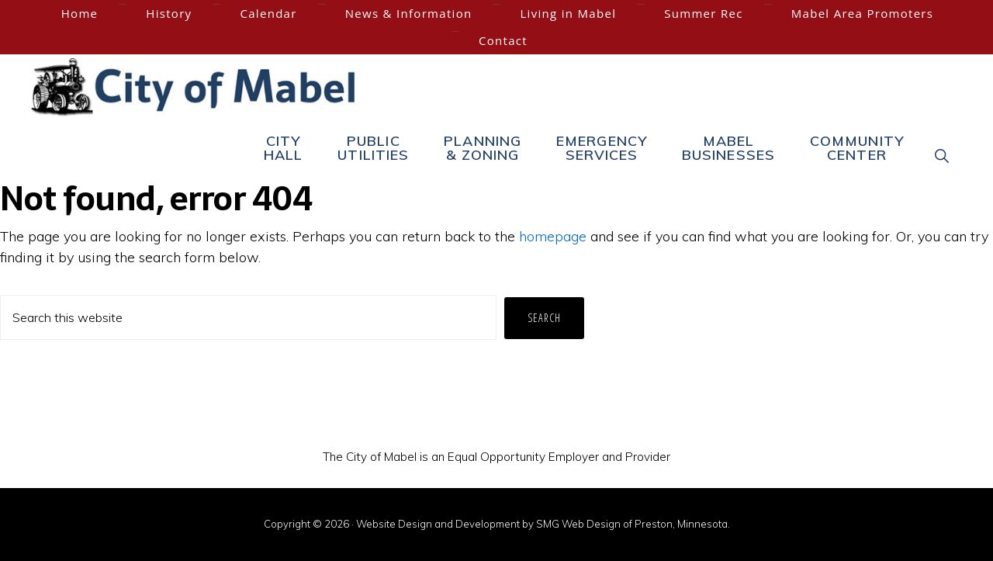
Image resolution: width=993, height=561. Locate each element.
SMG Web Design (578, 524)
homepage (552, 236)
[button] (942, 155)
